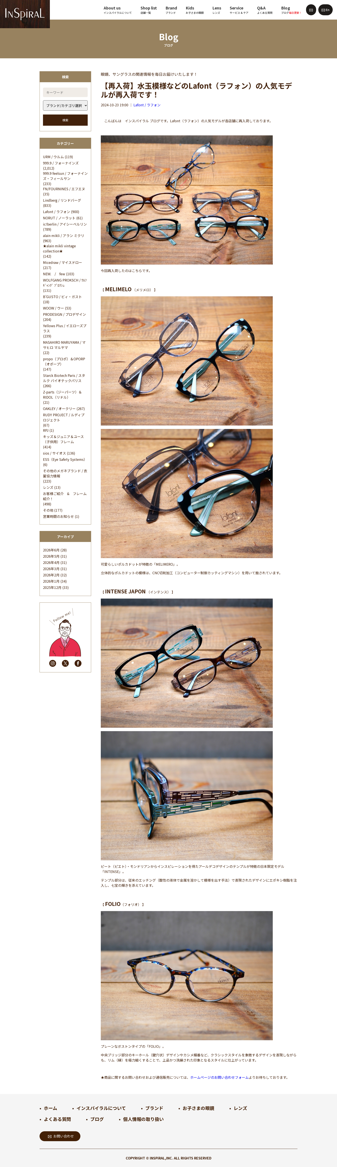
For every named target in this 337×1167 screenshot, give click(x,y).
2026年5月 (51, 556)
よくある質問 (57, 1119)
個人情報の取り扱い (143, 1119)
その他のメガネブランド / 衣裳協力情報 (65, 473)
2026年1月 (51, 581)
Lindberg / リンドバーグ (62, 200)
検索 (65, 120)
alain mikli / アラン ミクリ (63, 235)
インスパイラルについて (101, 1108)
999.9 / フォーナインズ (61, 163)
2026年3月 (51, 568)
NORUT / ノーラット (59, 217)
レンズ (48, 487)
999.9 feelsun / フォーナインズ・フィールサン (65, 176)
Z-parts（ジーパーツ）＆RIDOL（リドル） (62, 394)
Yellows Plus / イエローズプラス (64, 328)
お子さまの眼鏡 (198, 1108)
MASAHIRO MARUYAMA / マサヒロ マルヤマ (64, 345)
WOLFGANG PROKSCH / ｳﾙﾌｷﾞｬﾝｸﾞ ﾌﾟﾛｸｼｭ (65, 282)
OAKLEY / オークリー (59, 408)
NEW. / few (54, 273)
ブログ (97, 1119)
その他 (48, 510)
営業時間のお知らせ (58, 516)
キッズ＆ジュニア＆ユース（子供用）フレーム (63, 439)
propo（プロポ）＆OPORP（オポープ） (64, 361)
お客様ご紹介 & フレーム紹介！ (65, 496)
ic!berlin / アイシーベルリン (65, 224)
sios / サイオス (54, 453)
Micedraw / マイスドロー (62, 262)
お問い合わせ (61, 1136)
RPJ (46, 430)
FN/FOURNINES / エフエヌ (64, 188)
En (325, 10)
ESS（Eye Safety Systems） (65, 459)
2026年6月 (51, 550)
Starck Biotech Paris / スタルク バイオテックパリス (64, 378)
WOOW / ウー (53, 308)
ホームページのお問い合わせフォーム (219, 1077)
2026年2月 (51, 574)
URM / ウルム (53, 156)
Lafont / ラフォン (56, 211)
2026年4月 (51, 562)
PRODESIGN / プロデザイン (64, 314)
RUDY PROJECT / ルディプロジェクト (63, 417)
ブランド (154, 1108)
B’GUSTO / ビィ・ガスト (62, 296)
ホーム (50, 1108)
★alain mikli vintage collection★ (59, 248)
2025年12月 (52, 587)
